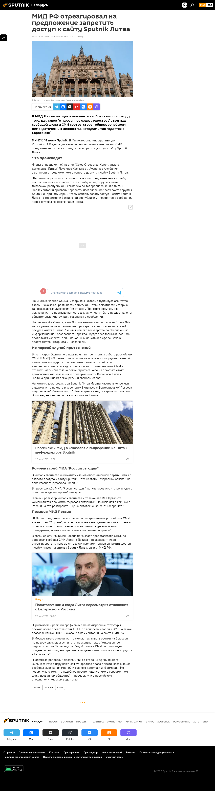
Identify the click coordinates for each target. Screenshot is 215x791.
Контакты (54, 752)
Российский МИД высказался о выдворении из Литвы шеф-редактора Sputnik (81, 450)
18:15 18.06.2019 (40, 36)
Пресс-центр (90, 752)
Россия (60, 687)
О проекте (9, 752)
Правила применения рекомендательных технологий (72, 756)
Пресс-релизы (71, 752)
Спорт (206, 721)
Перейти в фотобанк (75, 100)
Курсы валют (134, 721)
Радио (39, 599)
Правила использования (32, 752)
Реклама (130, 752)
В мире (36, 687)
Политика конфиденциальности (156, 752)
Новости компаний (112, 752)
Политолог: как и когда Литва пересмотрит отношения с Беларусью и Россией (81, 607)
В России (82, 721)
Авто (196, 721)
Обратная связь (114, 756)
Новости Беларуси (61, 721)
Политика (48, 687)
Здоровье (163, 721)
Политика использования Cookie (21, 756)
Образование (181, 721)
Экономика (114, 721)
